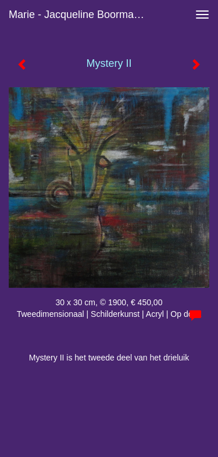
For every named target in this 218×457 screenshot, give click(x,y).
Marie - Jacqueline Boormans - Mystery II (83, 14)
